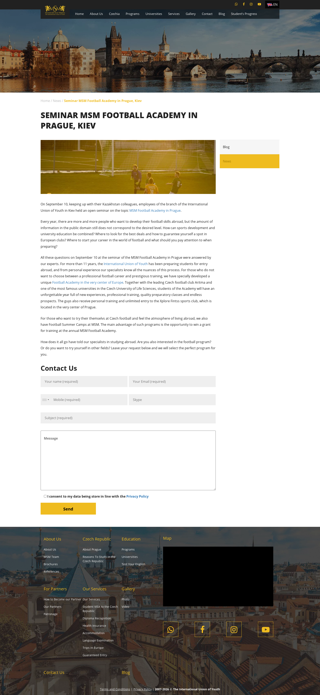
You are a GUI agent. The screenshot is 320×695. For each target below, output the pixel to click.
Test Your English (133, 564)
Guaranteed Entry (95, 655)
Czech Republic (97, 539)
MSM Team (51, 557)
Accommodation (94, 633)
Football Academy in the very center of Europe (87, 282)
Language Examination (98, 640)
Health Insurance (94, 626)
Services (174, 14)
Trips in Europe (93, 648)
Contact (207, 14)
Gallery (191, 14)
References (51, 571)
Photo (125, 599)
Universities (154, 14)
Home (79, 14)
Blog (222, 14)
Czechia (114, 14)
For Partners (55, 589)
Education (131, 539)
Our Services (95, 589)
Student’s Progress (244, 14)
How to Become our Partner (62, 599)
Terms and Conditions (115, 689)
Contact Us (54, 672)
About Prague (92, 549)
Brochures (51, 564)
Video (125, 607)
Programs (132, 14)
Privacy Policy (137, 496)
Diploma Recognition (97, 618)
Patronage (51, 614)
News (57, 100)
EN (275, 4)
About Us (96, 14)
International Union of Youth (125, 264)
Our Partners (52, 607)
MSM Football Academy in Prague (155, 210)
